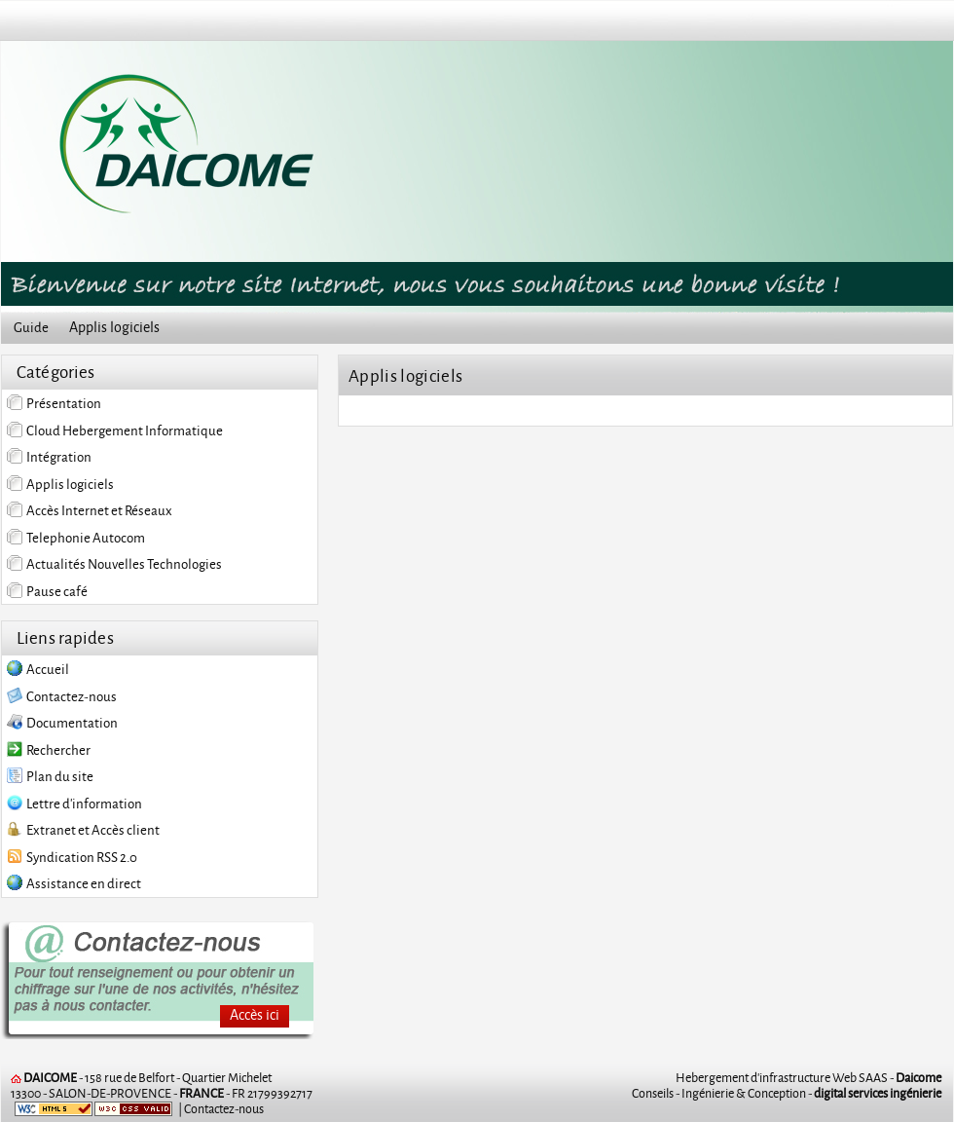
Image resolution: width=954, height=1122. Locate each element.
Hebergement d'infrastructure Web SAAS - (808, 1077)
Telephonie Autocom (76, 537)
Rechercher (49, 751)
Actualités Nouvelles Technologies (114, 564)
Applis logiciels (60, 484)
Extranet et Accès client (83, 831)
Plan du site (50, 777)
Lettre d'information (74, 805)
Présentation (54, 403)
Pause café (47, 591)
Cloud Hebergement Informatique (115, 430)
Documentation (62, 724)
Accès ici (254, 1015)
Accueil (38, 670)
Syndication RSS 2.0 (72, 858)
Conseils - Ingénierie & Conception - (786, 1093)
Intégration (49, 457)
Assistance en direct (74, 885)
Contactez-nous (62, 698)
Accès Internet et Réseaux (89, 510)
